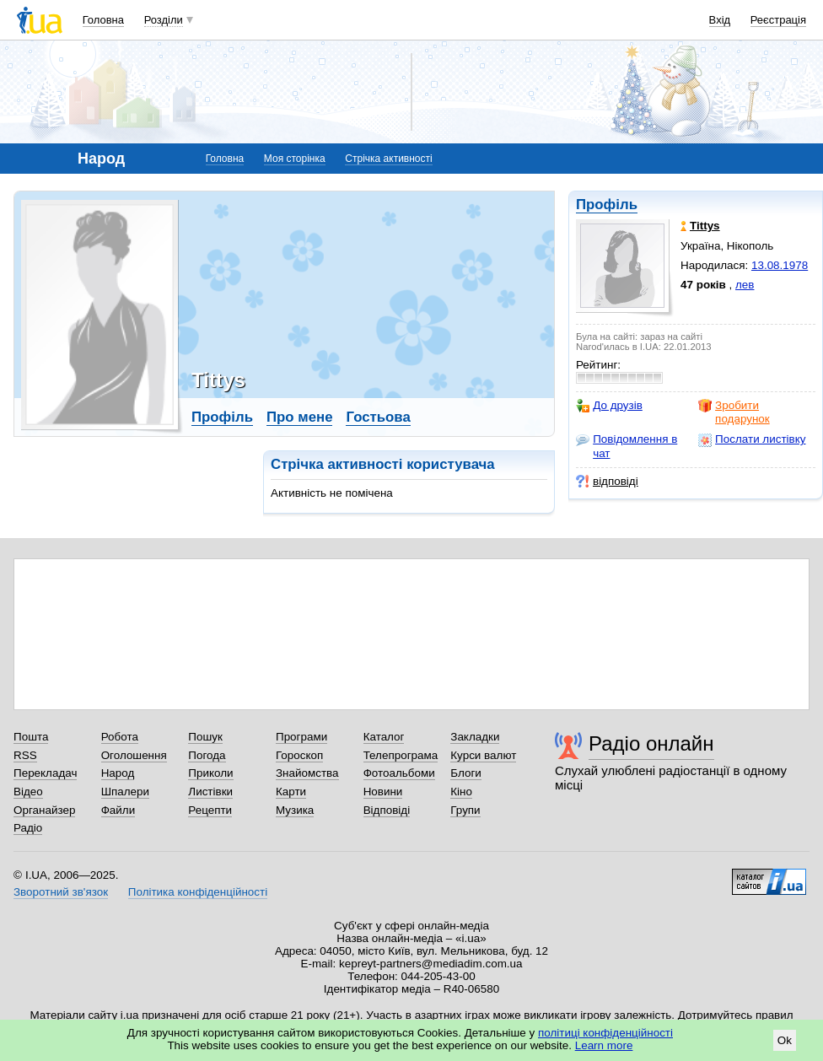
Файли (118, 810)
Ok (784, 1040)
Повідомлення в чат (626, 446)
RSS (25, 755)
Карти (291, 791)
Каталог (384, 736)
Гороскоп (299, 755)
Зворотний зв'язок (60, 892)
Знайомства (307, 773)
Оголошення (134, 755)
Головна (103, 19)
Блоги (465, 773)
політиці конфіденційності (605, 1032)
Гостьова (378, 417)
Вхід (720, 19)
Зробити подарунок (734, 412)
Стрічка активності (388, 158)
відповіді (607, 481)
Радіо (27, 827)
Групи (465, 810)
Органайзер (44, 810)
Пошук (205, 736)
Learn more (604, 1045)
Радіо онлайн (651, 743)
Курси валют (483, 755)
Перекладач (45, 773)
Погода (206, 755)
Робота (119, 736)
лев (744, 284)
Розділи (163, 19)
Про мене (299, 417)
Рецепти (210, 810)
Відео (28, 791)
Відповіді (387, 810)
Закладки (474, 736)
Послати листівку (751, 439)
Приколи (210, 773)
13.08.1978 (779, 265)
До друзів (609, 405)
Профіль (606, 205)
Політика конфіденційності (197, 892)
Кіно (461, 791)
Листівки (210, 791)
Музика (295, 810)
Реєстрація (778, 19)
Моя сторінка (294, 158)
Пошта (30, 736)
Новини (383, 791)
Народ (118, 773)
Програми (301, 736)
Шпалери (125, 791)
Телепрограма (400, 755)
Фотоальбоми (399, 773)
